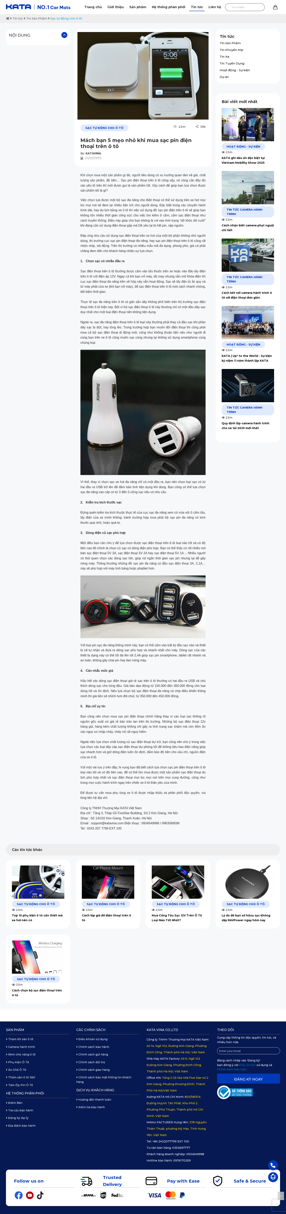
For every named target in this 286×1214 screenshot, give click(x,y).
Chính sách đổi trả (90, 1062)
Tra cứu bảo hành (19, 1110)
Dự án (224, 77)
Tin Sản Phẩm (36, 18)
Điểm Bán (14, 1103)
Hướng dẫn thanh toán (93, 1099)
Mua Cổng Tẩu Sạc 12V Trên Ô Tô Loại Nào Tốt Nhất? (177, 918)
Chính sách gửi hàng (92, 1054)
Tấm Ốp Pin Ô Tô (19, 1085)
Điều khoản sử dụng (91, 1039)
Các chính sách (90, 1030)
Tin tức (197, 7)
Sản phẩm (137, 7)
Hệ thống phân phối (168, 7)
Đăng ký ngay (248, 1079)
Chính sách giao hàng (93, 1070)
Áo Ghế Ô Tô (16, 1070)
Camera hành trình (20, 1047)
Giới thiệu (115, 7)
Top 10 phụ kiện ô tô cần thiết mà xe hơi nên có (37, 918)
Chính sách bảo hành (92, 1047)
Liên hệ (215, 7)
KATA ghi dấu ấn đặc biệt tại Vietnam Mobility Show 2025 (243, 160)
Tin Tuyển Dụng (232, 63)
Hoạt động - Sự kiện (235, 70)
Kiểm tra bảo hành (90, 1107)
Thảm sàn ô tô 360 (20, 1077)
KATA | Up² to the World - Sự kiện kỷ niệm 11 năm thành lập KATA (247, 358)
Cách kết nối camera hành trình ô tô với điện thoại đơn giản (247, 295)
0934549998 (195, 1154)
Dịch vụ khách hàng (95, 1090)
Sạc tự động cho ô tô (66, 18)
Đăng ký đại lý (17, 1118)
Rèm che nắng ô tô (21, 1054)
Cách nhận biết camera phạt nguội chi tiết (248, 228)
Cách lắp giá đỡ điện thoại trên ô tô (106, 918)
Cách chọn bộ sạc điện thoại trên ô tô (37, 993)
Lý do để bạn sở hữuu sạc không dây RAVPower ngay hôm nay (246, 918)
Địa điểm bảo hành (21, 1125)
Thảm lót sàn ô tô (19, 1039)
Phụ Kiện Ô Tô (17, 1062)
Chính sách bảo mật (232, 1069)
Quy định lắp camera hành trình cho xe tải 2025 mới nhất (245, 426)
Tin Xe (224, 56)
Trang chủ (93, 7)
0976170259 (182, 1160)
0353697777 (181, 1148)
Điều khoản (248, 1065)
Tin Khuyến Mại (231, 50)
